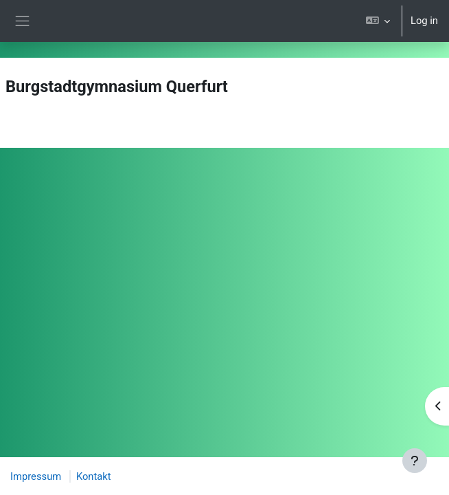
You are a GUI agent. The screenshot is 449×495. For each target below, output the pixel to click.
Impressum (35, 476)
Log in (424, 20)
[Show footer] (414, 460)
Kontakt (93, 476)
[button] (378, 21)
